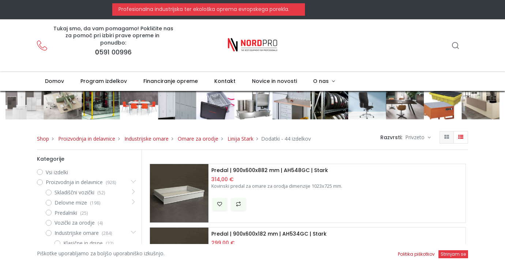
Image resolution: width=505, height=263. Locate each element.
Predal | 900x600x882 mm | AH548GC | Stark (269, 170)
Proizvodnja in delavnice (86, 138)
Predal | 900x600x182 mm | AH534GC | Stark (269, 233)
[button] (219, 204)
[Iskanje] (455, 46)
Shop (43, 138)
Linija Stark (240, 138)
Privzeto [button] (415, 137)
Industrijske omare (146, 138)
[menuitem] (54, 81)
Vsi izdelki (57, 172)
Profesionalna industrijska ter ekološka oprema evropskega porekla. (203, 9)
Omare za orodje (198, 138)
